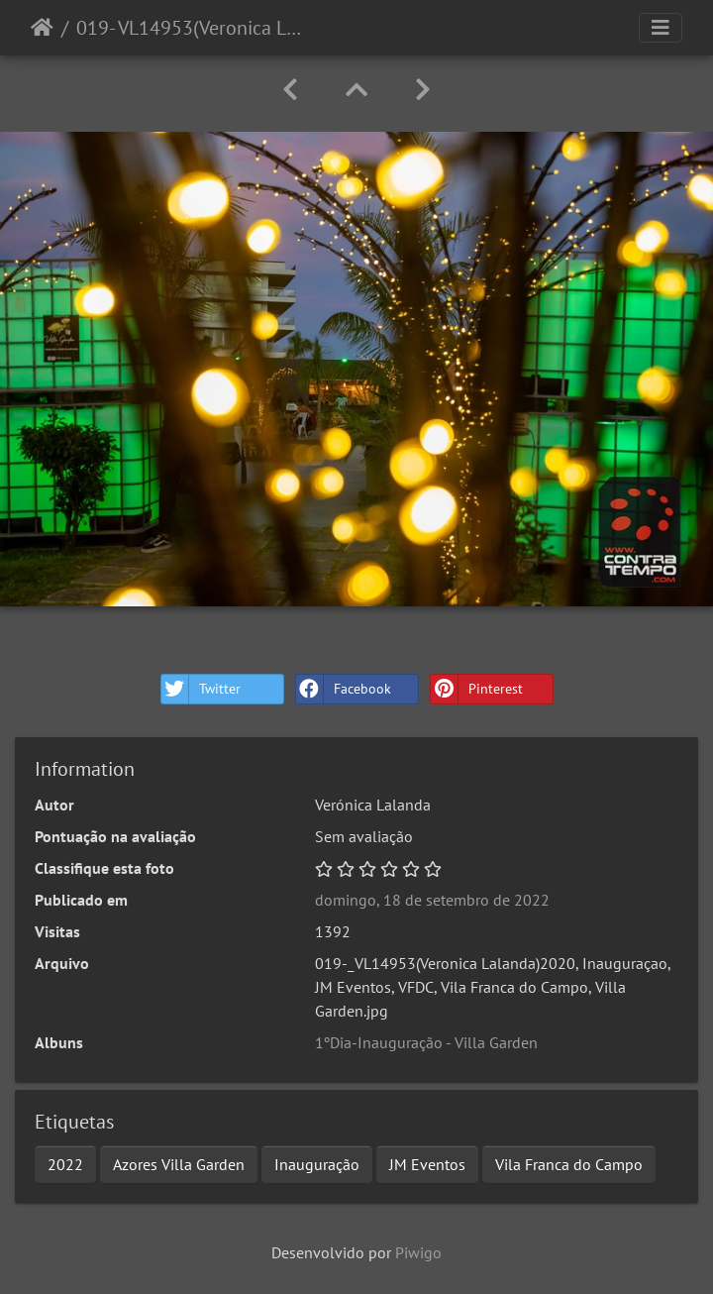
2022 (65, 1164)
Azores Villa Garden (179, 1164)
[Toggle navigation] (660, 28)
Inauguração (316, 1164)
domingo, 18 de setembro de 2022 (432, 900)
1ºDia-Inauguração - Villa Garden (426, 1042)
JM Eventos (427, 1164)
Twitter (201, 689)
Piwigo (418, 1252)
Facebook (343, 689)
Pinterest (477, 689)
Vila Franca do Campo (569, 1164)
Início (42, 28)
